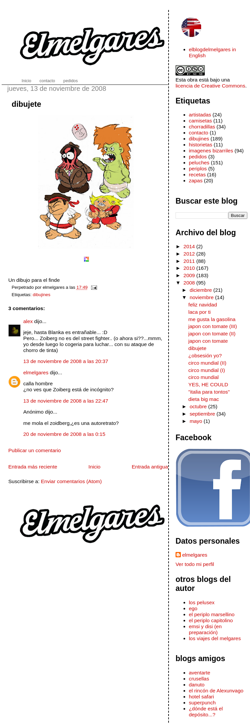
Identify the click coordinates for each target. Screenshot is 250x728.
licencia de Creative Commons (210, 86)
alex (28, 321)
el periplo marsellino (212, 614)
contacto (198, 132)
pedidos (198, 156)
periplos (198, 168)
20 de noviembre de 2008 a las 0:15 (64, 434)
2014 (190, 246)
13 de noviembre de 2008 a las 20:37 (65, 361)
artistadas (200, 114)
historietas (200, 144)
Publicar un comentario (34, 450)
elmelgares (36, 372)
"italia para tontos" (209, 392)
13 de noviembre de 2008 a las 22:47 (65, 401)
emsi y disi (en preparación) (205, 629)
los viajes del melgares (215, 638)
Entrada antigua (150, 466)
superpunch (202, 702)
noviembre (202, 297)
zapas (195, 180)
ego (193, 608)
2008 (190, 282)
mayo (196, 421)
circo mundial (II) (207, 363)
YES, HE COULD (208, 384)
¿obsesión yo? (205, 355)
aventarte (199, 672)
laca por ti (199, 312)
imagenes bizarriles (211, 150)
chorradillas (202, 126)
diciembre (201, 290)
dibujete (26, 104)
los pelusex (201, 602)
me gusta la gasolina (212, 319)
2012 (190, 254)
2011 (190, 261)
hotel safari (201, 696)
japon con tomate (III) (212, 326)
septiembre (202, 414)
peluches (199, 162)
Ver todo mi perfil (195, 564)
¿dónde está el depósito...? (206, 711)
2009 (190, 275)
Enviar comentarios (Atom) (71, 481)
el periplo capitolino (211, 620)
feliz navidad (202, 304)
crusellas (199, 678)
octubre (198, 406)
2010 (190, 268)
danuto (196, 684)
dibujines (42, 294)
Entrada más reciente (32, 466)
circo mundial (203, 377)
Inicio (94, 466)
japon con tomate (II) (212, 333)
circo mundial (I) (206, 370)
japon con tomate (208, 341)
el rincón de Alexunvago (216, 690)
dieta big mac (203, 399)
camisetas (200, 120)
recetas (197, 174)
